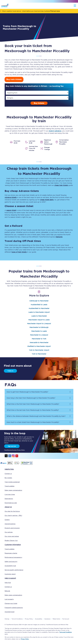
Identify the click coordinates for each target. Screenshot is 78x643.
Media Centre (56, 618)
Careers (7, 519)
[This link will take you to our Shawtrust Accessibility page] (27, 464)
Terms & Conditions (17, 618)
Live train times (10, 494)
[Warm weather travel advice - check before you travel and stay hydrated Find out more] (39, 11)
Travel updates (9, 486)
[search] (37, 93)
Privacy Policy (29, 618)
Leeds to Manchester (39, 316)
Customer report (10, 574)
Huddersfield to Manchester (39, 308)
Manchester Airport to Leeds (39, 320)
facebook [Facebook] (9, 455)
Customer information (13, 544)
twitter (6, 455)
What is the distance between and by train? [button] (36, 416)
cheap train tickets (61, 185)
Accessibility (38, 618)
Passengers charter (11, 553)
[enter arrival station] (37, 98)
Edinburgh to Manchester (39, 301)
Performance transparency (13, 557)
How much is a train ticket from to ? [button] (33, 422)
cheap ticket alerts (47, 200)
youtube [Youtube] (16, 455)
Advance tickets (11, 197)
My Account (65, 618)
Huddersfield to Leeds (39, 304)
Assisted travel (9, 611)
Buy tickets (39, 103)
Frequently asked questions (14, 607)
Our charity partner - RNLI (13, 515)
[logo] (5, 6)
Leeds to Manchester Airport (39, 312)
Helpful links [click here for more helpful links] (9, 469)
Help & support (10, 578)
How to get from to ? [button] (27, 392)
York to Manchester (39, 354)
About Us (8, 507)
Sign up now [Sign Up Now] (12, 446)
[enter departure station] (37, 93)
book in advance (55, 131)
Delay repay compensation (13, 490)
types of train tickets (19, 252)
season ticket (11, 210)
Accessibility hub (10, 565)
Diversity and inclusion (12, 528)
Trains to (10, 371)
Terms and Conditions (65, 632)
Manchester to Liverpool (39, 335)
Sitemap (7, 618)
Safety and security (11, 561)
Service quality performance (14, 570)
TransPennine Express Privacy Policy (14, 450)
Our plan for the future (12, 511)
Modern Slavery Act (11, 540)
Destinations (9, 498)
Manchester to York (39, 339)
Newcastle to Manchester (39, 342)
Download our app (11, 503)
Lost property (9, 599)
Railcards (59, 237)
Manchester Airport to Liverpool (39, 323)
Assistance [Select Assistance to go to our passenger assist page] (47, 618)
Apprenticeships (10, 524)
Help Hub (8, 582)
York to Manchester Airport (39, 350)
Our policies (9, 532)
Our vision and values (12, 536)
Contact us (8, 473)
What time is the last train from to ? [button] (33, 410)
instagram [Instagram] (13, 455)
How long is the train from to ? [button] (31, 398)
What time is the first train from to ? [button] (33, 404)
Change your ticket (11, 603)
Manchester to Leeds (39, 331)
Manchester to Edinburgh (39, 327)
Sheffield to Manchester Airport (39, 346)
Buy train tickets (14, 79)
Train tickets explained (12, 482)
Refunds (7, 591)
